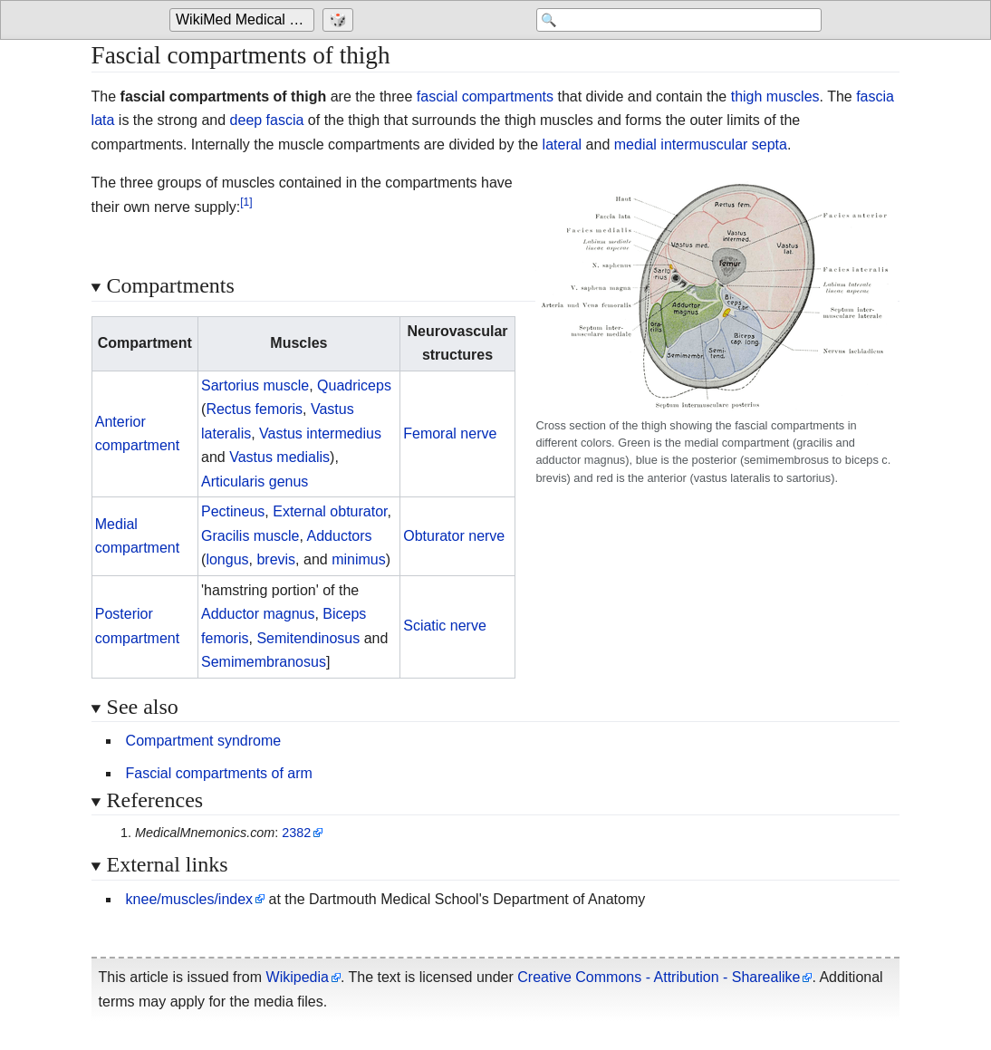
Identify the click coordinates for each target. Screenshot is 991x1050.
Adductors (339, 536)
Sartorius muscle (255, 385)
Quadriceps (354, 385)
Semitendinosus (308, 638)
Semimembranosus (263, 661)
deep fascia (267, 120)
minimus (359, 559)
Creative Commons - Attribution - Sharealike (658, 977)
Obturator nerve (454, 536)
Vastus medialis (279, 457)
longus (227, 559)
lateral (562, 144)
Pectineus (233, 511)
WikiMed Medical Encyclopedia (245, 19)
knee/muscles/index (190, 899)
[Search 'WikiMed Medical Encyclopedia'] (677, 20)
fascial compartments (485, 96)
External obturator (330, 511)
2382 (296, 832)
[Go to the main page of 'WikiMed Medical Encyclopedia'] (244, 20)
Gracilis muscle (250, 536)
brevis (275, 559)
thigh (747, 96)
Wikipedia (297, 977)
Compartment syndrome (204, 740)
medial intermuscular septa (700, 144)
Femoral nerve (449, 433)
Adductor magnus (257, 613)
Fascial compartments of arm (219, 773)
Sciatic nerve (444, 625)
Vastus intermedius (320, 433)
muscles (793, 96)
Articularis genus (254, 481)
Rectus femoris (254, 409)
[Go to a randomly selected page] (340, 20)
